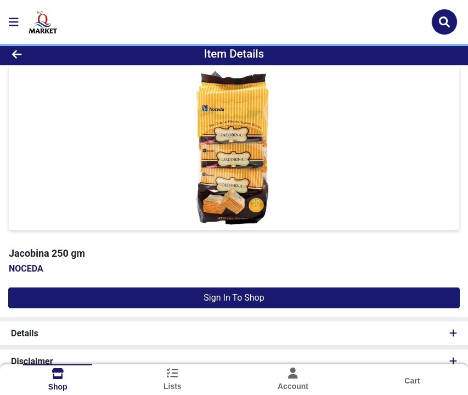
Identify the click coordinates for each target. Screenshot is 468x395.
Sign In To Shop (234, 297)
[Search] (444, 22)
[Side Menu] (14, 22)
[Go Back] (65, 54)
